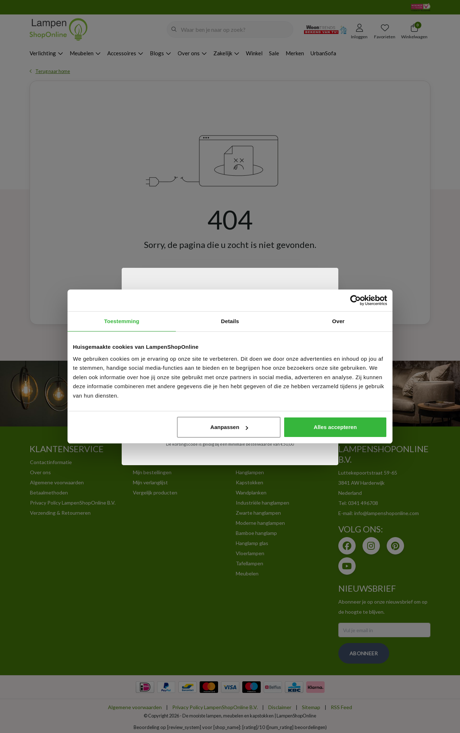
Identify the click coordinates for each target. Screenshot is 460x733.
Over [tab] (338, 321)
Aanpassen (229, 427)
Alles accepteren (335, 427)
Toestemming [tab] (121, 321)
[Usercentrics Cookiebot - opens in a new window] (355, 300)
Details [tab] (230, 321)
